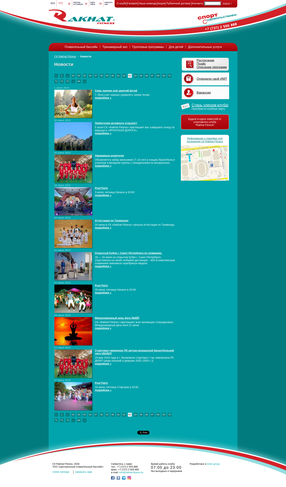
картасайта (92, 3)
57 (96, 75)
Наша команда (148, 3)
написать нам (83, 471)
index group (213, 463)
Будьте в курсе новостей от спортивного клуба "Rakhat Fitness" (204, 122)
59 (107, 75)
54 (79, 75)
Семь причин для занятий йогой (116, 90)
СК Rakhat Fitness (65, 56)
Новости (85, 56)
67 (152, 75)
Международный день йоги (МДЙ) (117, 318)
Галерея (132, 3)
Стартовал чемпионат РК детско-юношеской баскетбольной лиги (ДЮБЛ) (134, 352)
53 (73, 75)
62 (124, 75)
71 (56, 81)
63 (130, 75)
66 (147, 75)
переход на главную (78, 3)
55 (84, 75)
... (67, 75)
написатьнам (109, 3)
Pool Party (101, 188)
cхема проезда (60, 471)
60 (113, 75)
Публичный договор (178, 3)
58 (101, 75)
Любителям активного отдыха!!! (116, 123)
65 (141, 75)
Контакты (197, 3)
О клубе (121, 3)
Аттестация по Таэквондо (111, 220)
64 (135, 75)
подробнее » (103, 97)
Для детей (176, 47)
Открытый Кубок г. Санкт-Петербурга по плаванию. (128, 253)
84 (79, 81)
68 (158, 75)
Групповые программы (148, 47)
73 (67, 81)
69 (164, 75)
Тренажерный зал (115, 47)
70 (169, 75)
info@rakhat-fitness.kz (131, 472)
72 (62, 81)
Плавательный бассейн (81, 47)
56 (90, 75)
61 (118, 75)
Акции (161, 3)
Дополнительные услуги (205, 47)
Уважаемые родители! (109, 155)
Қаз (53, 3)
